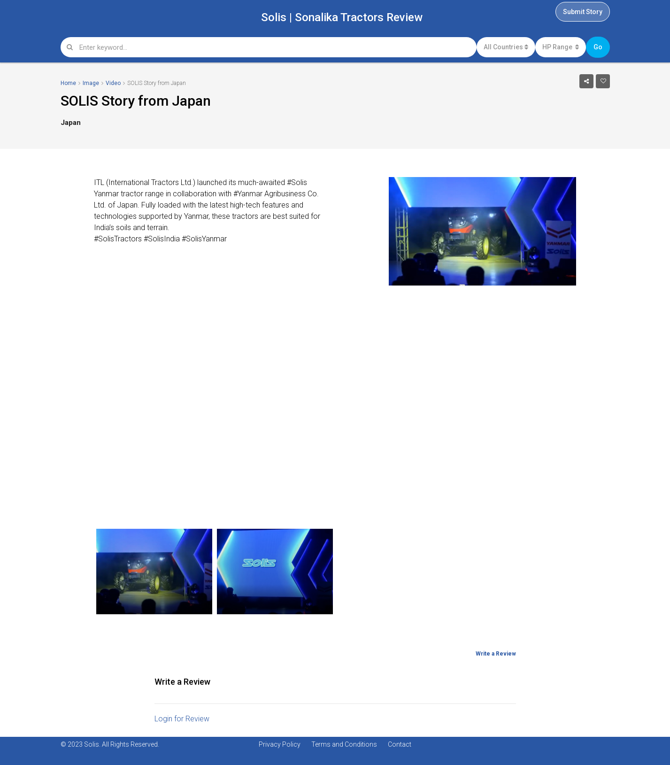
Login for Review (181, 718)
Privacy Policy (279, 744)
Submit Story (582, 11)
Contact (399, 744)
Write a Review (496, 653)
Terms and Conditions (344, 744)
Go (597, 47)
